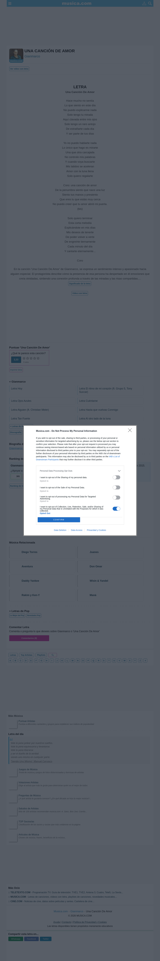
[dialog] (80, 480)
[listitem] (80, 470)
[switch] (116, 477)
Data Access (76, 530)
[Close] (131, 431)
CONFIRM (58, 520)
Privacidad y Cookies (96, 530)
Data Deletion (60, 530)
